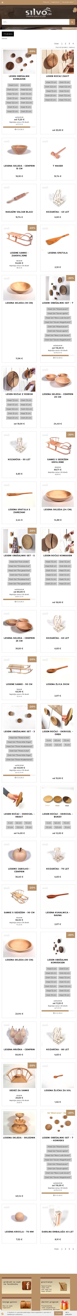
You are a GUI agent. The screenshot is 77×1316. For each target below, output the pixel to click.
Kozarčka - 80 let (57, 1049)
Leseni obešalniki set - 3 (19, 731)
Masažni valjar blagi (19, 212)
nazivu (72, 47)
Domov (4, 38)
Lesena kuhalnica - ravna (58, 914)
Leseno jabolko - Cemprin (19, 870)
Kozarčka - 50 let (19, 459)
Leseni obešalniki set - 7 (57, 303)
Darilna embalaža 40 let (58, 1232)
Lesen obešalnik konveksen (57, 961)
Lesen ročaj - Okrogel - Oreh (57, 732)
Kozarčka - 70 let (57, 869)
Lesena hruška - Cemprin (19, 1049)
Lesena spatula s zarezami (19, 511)
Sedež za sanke (19, 1090)
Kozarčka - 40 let (57, 212)
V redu (58, 1313)
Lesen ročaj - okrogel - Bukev (57, 815)
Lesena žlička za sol (57, 1090)
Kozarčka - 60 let (57, 638)
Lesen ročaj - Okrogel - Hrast (19, 815)
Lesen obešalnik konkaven (19, 77)
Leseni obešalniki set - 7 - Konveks (57, 1139)
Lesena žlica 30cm (57, 684)
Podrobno (8, 34)
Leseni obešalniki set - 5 (19, 555)
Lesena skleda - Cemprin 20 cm (57, 395)
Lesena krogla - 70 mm (19, 1232)
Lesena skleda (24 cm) (58, 509)
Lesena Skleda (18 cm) (19, 303)
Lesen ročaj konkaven (57, 555)
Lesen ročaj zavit (57, 76)
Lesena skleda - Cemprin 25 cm (19, 639)
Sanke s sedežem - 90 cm (19, 912)
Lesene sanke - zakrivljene (19, 254)
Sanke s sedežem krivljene (57, 460)
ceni (66, 47)
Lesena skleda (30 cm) (19, 960)
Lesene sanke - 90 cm (19, 684)
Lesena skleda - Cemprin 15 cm (19, 167)
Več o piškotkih (68, 1313)
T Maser (58, 166)
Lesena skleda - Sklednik (19, 1138)
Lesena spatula (58, 253)
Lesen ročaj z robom (19, 394)
